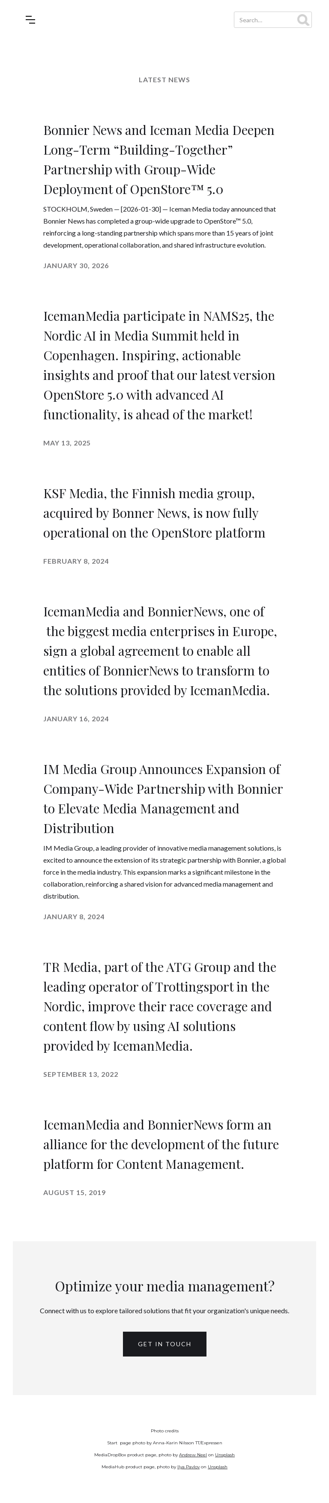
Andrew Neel (193, 1455)
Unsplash (225, 1455)
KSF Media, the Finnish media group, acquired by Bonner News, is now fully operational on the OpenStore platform (154, 512)
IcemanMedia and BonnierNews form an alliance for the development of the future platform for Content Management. (161, 1144)
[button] (30, 20)
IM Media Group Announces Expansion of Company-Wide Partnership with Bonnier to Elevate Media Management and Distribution (163, 798)
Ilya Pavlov (188, 1467)
